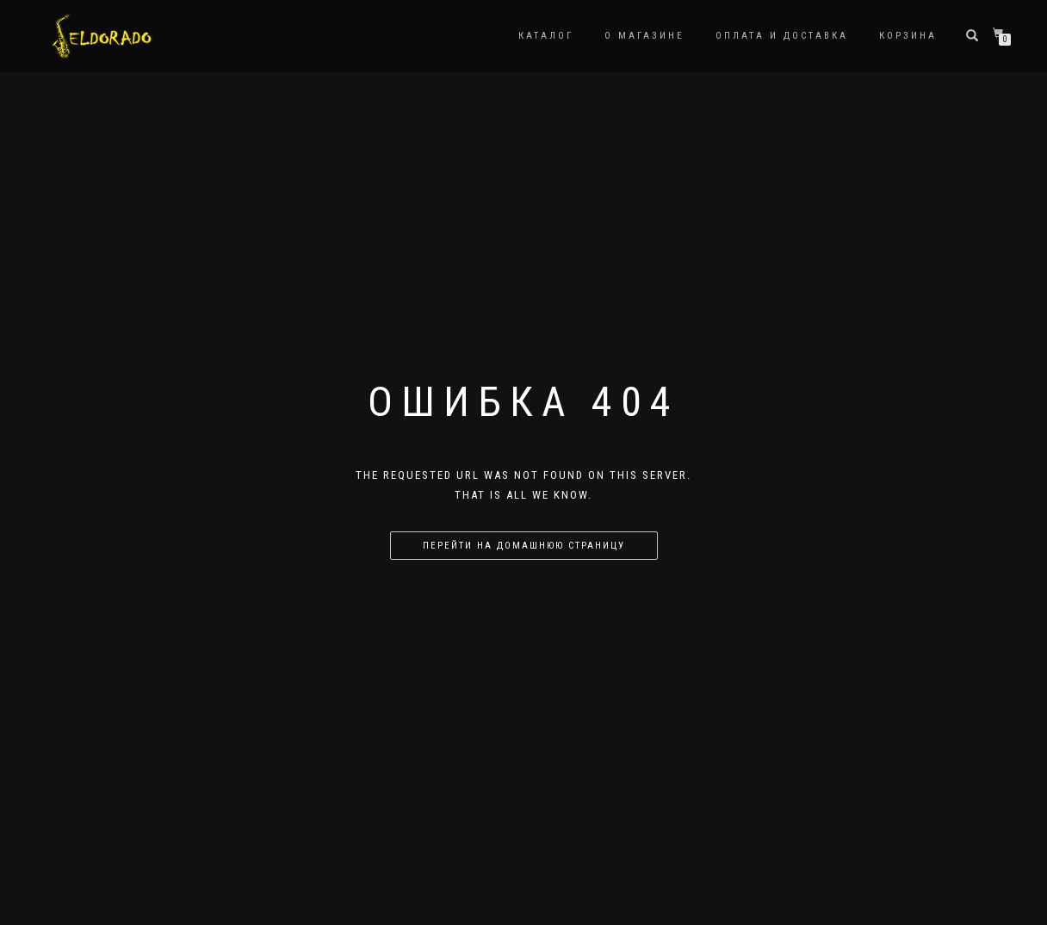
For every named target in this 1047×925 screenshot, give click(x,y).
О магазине (644, 35)
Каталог (545, 35)
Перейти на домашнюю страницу (524, 545)
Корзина (908, 35)
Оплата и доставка (782, 35)
